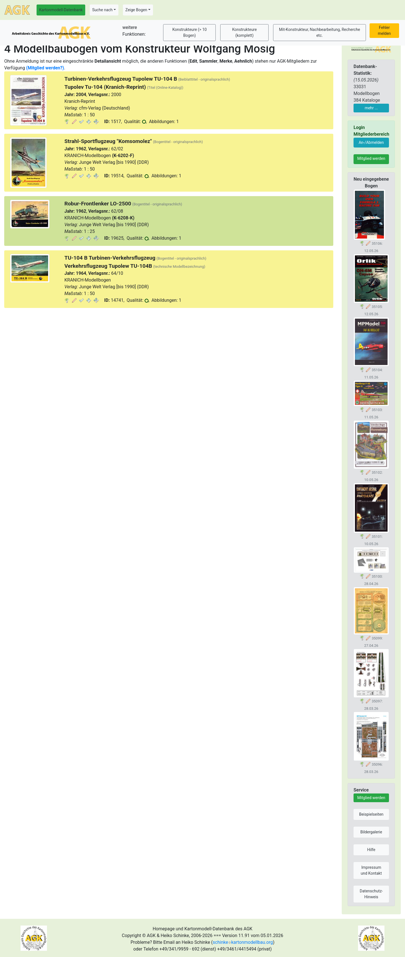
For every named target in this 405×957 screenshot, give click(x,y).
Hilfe (371, 849)
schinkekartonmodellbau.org (243, 942)
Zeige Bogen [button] (136, 10)
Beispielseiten (371, 814)
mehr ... (371, 108)
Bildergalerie (371, 832)
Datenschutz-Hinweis (371, 894)
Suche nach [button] (102, 10)
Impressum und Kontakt (371, 870)
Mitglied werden (371, 158)
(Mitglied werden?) (45, 68)
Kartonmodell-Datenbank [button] (61, 10)
